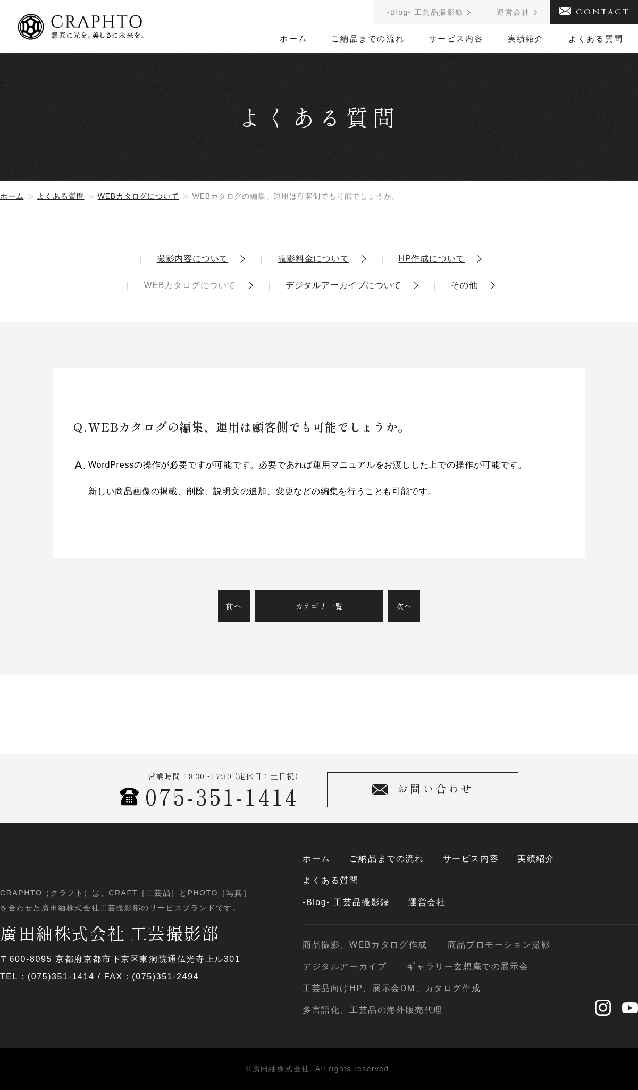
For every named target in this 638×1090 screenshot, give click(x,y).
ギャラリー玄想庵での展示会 (467, 966)
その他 (464, 285)
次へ (404, 606)
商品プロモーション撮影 (499, 945)
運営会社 (427, 902)
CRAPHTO (81, 23)
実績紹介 (526, 38)
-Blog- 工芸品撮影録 (346, 902)
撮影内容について (192, 259)
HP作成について (432, 259)
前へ (234, 606)
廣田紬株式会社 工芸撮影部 (110, 932)
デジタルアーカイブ (345, 966)
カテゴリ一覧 (319, 606)
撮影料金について (313, 259)
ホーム (293, 38)
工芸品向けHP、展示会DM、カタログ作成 (392, 988)
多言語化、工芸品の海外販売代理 (373, 1010)
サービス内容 (456, 38)
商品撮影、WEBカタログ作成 (365, 945)
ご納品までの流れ (368, 38)
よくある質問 (596, 38)
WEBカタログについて (138, 196)
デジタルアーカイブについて (343, 285)
